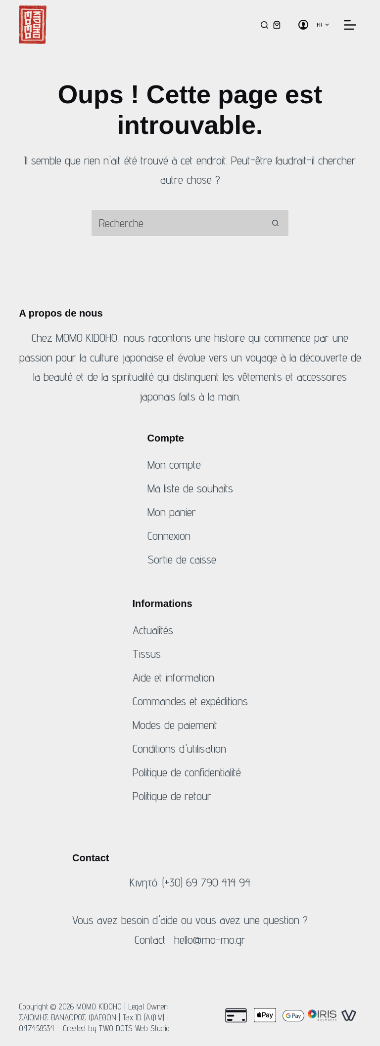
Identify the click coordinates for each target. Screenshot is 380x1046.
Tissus (147, 653)
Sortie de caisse (181, 559)
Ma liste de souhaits (190, 488)
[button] (323, 25)
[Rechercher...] (176, 223)
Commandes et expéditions (190, 701)
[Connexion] (303, 25)
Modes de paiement (175, 725)
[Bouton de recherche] (275, 223)
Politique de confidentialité (187, 772)
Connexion (168, 535)
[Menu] (350, 25)
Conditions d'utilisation (179, 748)
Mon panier (171, 512)
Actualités (153, 630)
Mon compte (174, 464)
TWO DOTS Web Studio (134, 1028)
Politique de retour (172, 796)
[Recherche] (264, 25)
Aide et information (173, 677)
